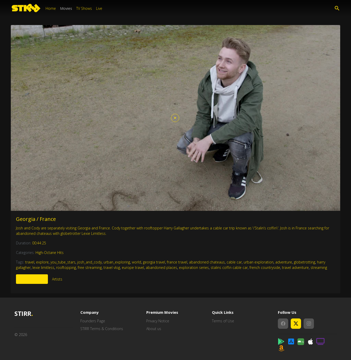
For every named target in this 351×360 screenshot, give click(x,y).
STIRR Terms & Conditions (101, 328)
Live (99, 8)
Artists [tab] (57, 279)
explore (42, 262)
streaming (319, 267)
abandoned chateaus (207, 262)
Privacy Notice (157, 320)
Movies (66, 8)
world (136, 262)
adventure (283, 262)
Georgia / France (36, 218)
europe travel (133, 267)
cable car (234, 262)
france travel (177, 262)
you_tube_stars (62, 262)
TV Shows (84, 8)
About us (153, 328)
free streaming (90, 267)
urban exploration (258, 262)
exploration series (194, 267)
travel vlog (112, 267)
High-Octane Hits (50, 252)
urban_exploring (117, 262)
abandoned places (161, 267)
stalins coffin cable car (229, 267)
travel (29, 262)
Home (51, 8)
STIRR (23, 313)
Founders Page (92, 320)
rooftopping (66, 267)
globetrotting (304, 262)
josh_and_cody (89, 262)
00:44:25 (39, 243)
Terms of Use (223, 320)
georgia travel (154, 262)
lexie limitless (43, 267)
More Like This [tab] (32, 279)
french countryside (265, 267)
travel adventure (295, 267)
